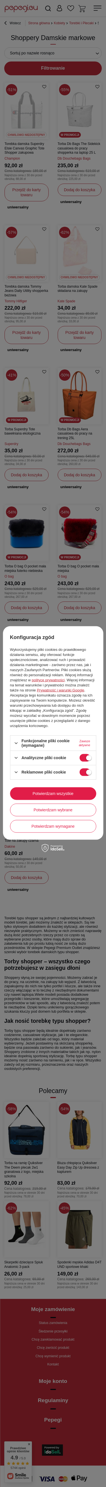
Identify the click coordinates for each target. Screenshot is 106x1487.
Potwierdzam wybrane (53, 810)
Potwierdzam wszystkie (53, 793)
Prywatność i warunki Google (60, 690)
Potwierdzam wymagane (53, 826)
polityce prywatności (48, 680)
